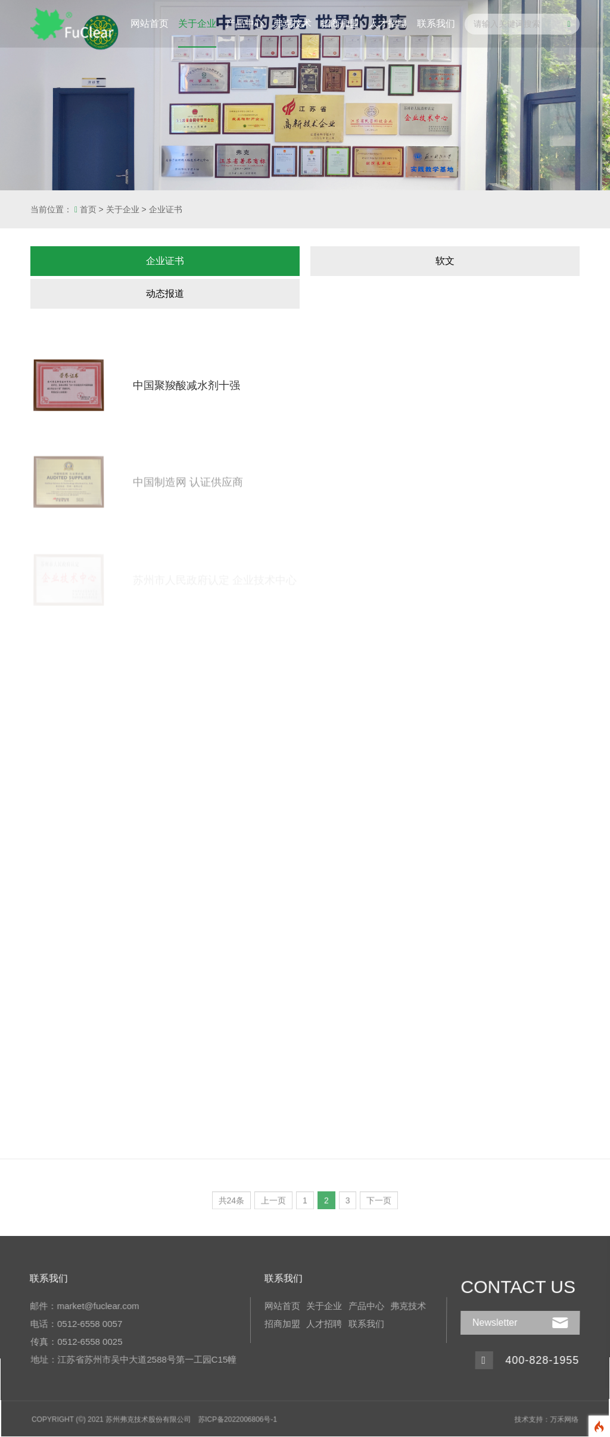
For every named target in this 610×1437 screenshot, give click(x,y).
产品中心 (245, 23)
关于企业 (197, 23)
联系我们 (436, 23)
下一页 (378, 1204)
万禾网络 (558, 1417)
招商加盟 (340, 23)
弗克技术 (292, 23)
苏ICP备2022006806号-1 (239, 1417)
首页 (88, 209)
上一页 (273, 1204)
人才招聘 (388, 23)
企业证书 (165, 209)
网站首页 (149, 23)
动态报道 (165, 293)
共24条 (232, 1204)
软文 (445, 261)
